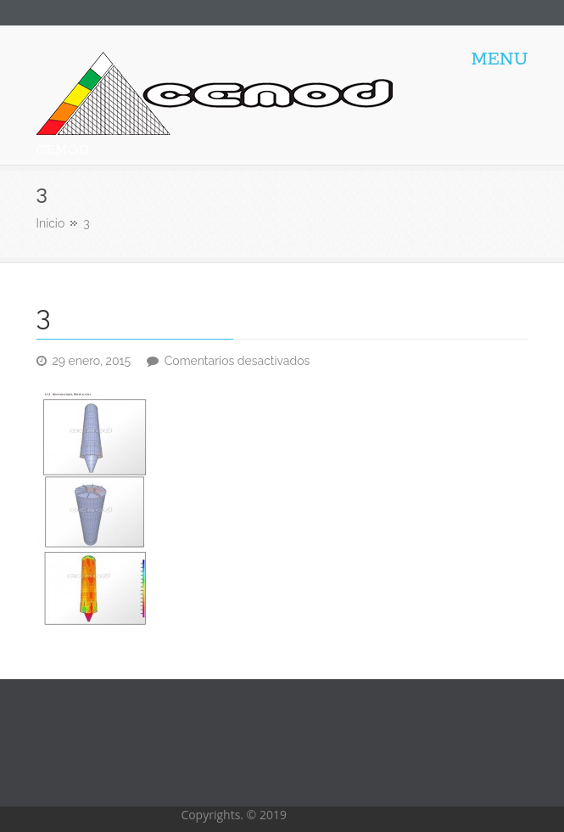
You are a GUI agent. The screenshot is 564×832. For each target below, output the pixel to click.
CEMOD (63, 150)
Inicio (50, 223)
